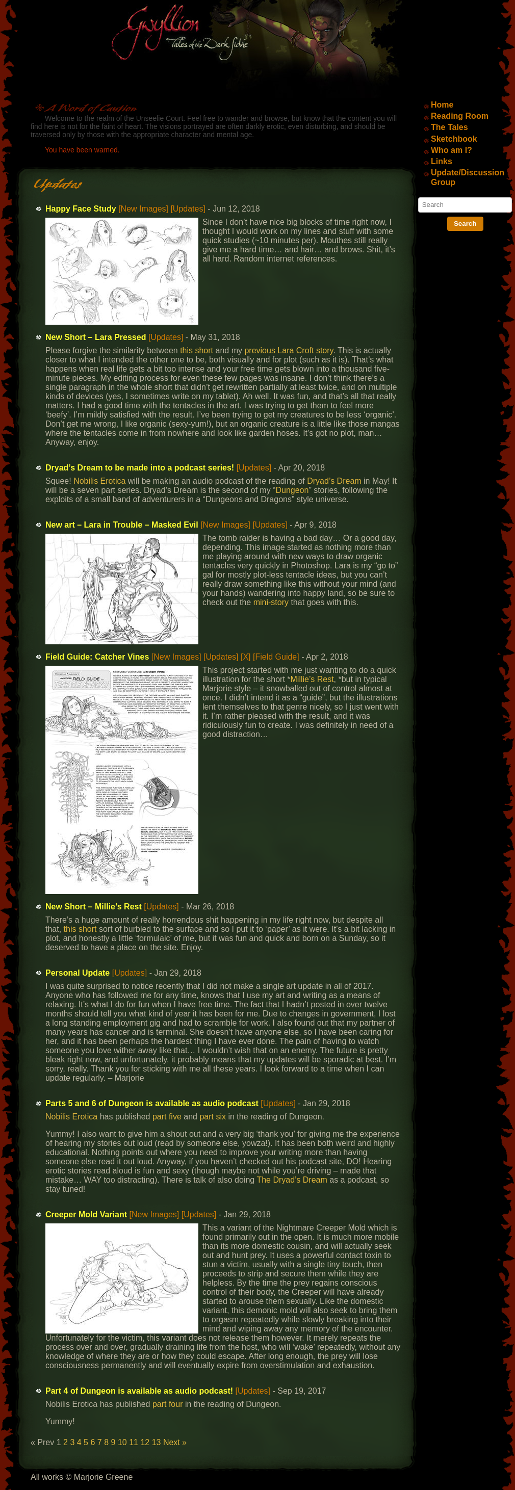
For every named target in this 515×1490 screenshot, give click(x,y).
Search (465, 223)
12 (144, 1442)
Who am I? (451, 150)
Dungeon (291, 490)
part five (167, 1116)
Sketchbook (454, 139)
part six (212, 1116)
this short (196, 350)
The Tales (449, 127)
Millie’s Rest (312, 679)
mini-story (271, 602)
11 (133, 1442)
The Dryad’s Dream (291, 1179)
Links (441, 161)
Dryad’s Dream (334, 481)
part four (167, 1404)
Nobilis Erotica (99, 481)
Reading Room (459, 116)
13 (156, 1442)
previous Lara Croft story (288, 350)
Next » (175, 1442)
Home (442, 104)
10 (122, 1442)
